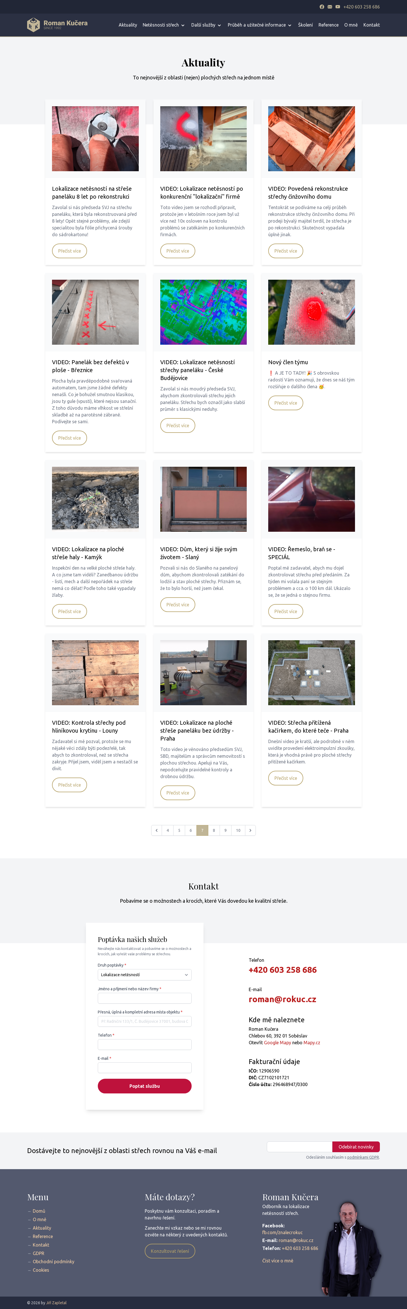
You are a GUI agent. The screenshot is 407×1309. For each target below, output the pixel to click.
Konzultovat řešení (170, 1251)
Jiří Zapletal (56, 1303)
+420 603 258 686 (361, 6)
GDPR (38, 1253)
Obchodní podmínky (53, 1261)
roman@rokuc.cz (282, 999)
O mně (351, 24)
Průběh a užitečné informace (260, 25)
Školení (305, 24)
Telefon (106, 1035)
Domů (39, 1211)
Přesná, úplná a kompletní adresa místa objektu (140, 1012)
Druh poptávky (112, 965)
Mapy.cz (312, 1042)
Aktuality (128, 24)
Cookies (41, 1270)
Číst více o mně (277, 1260)
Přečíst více (69, 250)
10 (238, 830)
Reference (329, 24)
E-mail (104, 1058)
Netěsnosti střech (164, 25)
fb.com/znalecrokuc (282, 1232)
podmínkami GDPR (363, 1157)
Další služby (206, 25)
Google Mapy (277, 1042)
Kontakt (371, 24)
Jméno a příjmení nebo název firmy (129, 989)
